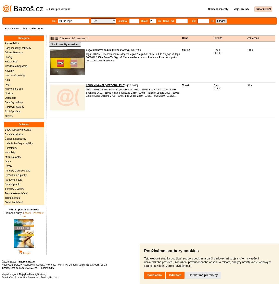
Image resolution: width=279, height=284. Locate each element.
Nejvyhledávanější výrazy (33, 274)
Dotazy (17, 264)
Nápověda (7, 264)
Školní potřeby (13, 111)
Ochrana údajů (77, 264)
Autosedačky (12, 43)
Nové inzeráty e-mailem (65, 44)
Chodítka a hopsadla (16, 66)
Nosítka (9, 93)
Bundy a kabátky (14, 134)
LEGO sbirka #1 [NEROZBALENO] (105, 85)
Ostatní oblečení (14, 202)
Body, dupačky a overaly (18, 129)
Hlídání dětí (11, 61)
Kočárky (9, 70)
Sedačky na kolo (14, 102)
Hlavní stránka (12, 28)
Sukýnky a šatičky (14, 188)
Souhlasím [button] (154, 275)
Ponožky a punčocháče (17, 170)
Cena (185, 38)
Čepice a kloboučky (15, 138)
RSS (88, 264)
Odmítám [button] (175, 275)
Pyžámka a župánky (16, 175)
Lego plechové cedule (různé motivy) (107, 50)
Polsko (44, 277)
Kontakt (40, 264)
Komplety (10, 152)
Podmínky (62, 264)
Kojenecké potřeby (15, 75)
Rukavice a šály (13, 179)
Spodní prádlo (12, 184)
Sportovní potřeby (14, 107)
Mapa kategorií (10, 274)
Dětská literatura (14, 52)
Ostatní (9, 116)
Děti (25, 28)
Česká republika (18, 277)
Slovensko (33, 277)
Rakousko (54, 277)
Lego (7, 84)
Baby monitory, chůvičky (18, 48)
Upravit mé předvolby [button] (203, 275)
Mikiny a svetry (13, 157)
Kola (7, 79)
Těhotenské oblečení (16, 193)
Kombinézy (11, 148)
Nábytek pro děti (14, 88)
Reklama (50, 264)
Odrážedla (10, 97)
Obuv (8, 161)
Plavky (8, 166)
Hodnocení (29, 264)
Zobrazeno (253, 38)
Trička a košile (12, 197)
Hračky (8, 57)
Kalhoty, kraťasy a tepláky (19, 143)
